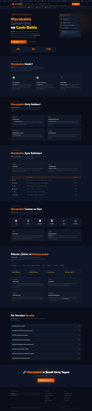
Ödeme (45, 4)
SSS (49, 4)
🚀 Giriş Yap (76, 4)
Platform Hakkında (48, 393)
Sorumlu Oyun (67, 400)
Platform (27, 4)
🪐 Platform (15, 7)
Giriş (32, 4)
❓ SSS (54, 7)
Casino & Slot (47, 398)
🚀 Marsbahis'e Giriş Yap (19, 41)
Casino (40, 4)
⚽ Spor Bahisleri (31, 7)
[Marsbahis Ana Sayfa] (17, 4)
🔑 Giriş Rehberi (23, 7)
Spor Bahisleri (47, 397)
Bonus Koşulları (67, 398)
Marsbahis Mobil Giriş (68, 395)
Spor (36, 4)
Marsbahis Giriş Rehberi (48, 395)
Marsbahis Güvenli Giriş (68, 393)
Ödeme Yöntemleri (68, 397)
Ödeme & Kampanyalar (48, 400)
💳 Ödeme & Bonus (48, 7)
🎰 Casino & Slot (40, 7)
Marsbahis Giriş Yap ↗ (46, 380)
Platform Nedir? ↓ (33, 41)
